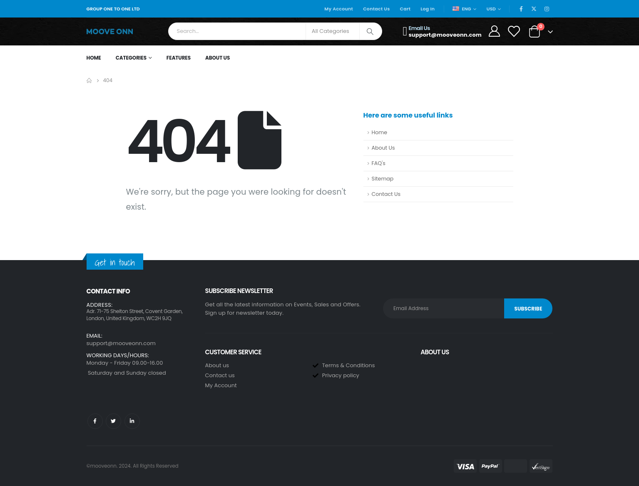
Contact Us (376, 8)
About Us (217, 57)
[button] (142, 325)
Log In (427, 8)
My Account (338, 8)
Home (94, 57)
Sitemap (383, 178)
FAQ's (378, 163)
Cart (405, 8)
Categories (131, 57)
